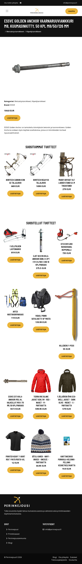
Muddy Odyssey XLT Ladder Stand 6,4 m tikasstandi (67, 182)
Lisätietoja (12, 118)
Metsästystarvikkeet (15, 31)
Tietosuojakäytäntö (59, 560)
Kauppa (71, 11)
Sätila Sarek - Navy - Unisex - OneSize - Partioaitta (41, 459)
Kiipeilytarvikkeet (33, 31)
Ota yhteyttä (63, 557)
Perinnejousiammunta (17, 538)
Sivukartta (73, 560)
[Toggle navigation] (7, 11)
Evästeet (73, 557)
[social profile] (20, 3)
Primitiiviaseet (14, 534)
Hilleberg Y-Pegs (66, 345)
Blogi (10, 543)
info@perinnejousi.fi (70, 3)
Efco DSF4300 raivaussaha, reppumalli (66, 247)
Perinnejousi (13, 529)
